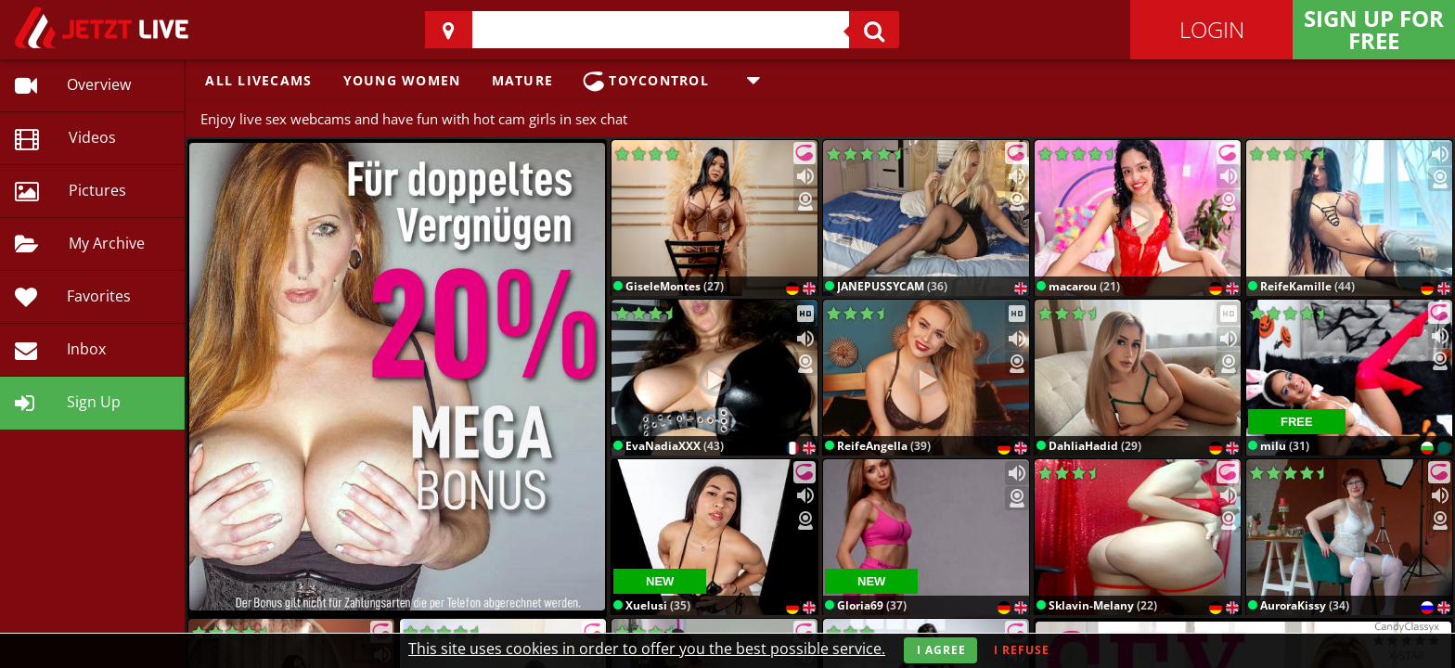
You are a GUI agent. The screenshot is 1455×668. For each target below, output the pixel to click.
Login (1211, 29)
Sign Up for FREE (1374, 29)
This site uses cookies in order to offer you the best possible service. (646, 648)
